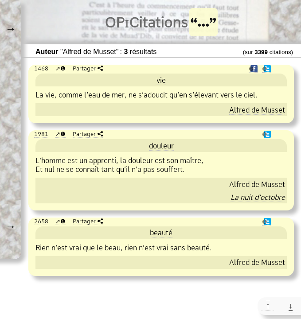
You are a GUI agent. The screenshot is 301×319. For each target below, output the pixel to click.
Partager (84, 68)
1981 (41, 133)
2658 (41, 221)
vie (161, 80)
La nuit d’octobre (258, 197)
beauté (161, 232)
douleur (161, 145)
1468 (41, 68)
